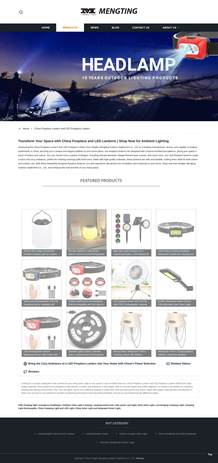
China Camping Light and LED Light (56, 408)
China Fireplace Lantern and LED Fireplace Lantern (62, 128)
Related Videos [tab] (178, 364)
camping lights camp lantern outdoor (58, 433)
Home (46, 27)
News (95, 27)
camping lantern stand (99, 433)
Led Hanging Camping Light (170, 405)
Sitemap (140, 458)
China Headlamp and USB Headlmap (179, 433)
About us (169, 27)
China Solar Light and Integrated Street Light (97, 408)
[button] (21, 12)
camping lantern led (103, 405)
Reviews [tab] (31, 372)
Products (70, 27)
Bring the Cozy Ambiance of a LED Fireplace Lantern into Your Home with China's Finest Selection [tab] (89, 364)
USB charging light (27, 405)
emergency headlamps (49, 405)
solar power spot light (125, 405)
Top (210, 455)
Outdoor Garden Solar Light (135, 433)
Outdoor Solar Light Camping (77, 405)
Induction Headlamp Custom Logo (119, 442)
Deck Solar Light (146, 405)
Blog (115, 27)
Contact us (140, 27)
